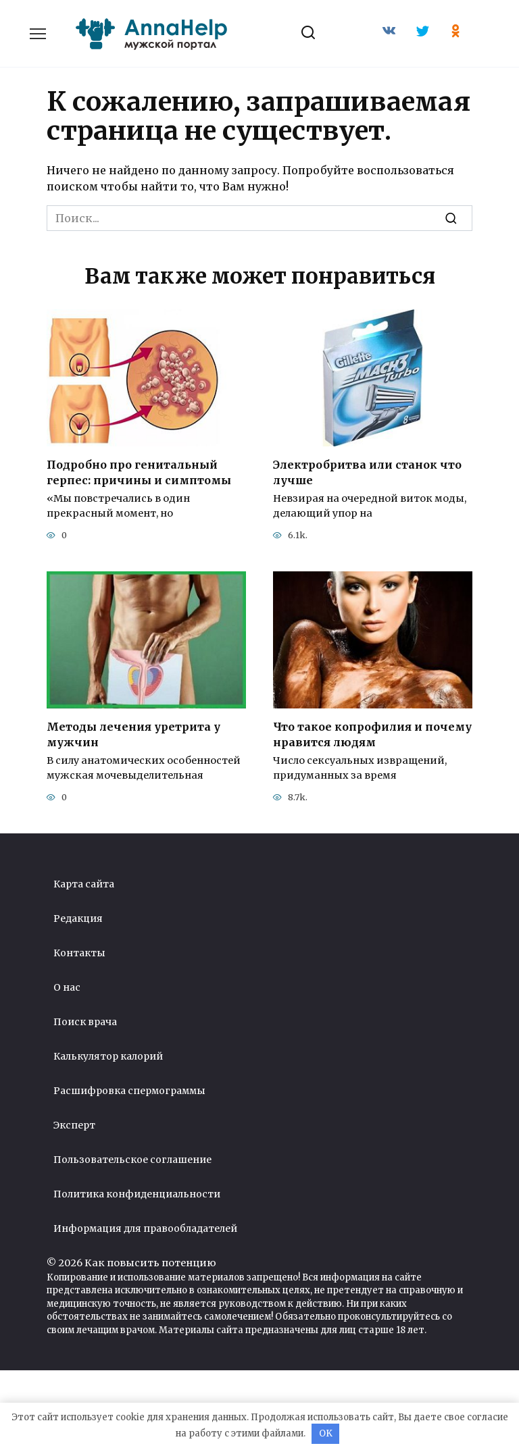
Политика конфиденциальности (136, 1193)
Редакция (78, 918)
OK (325, 1433)
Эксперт (74, 1124)
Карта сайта (83, 883)
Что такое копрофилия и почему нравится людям (372, 734)
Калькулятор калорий (108, 1055)
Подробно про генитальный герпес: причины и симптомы (139, 472)
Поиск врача (85, 1021)
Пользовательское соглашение (132, 1159)
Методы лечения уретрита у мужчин (133, 734)
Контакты (79, 952)
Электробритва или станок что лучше (367, 472)
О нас (66, 987)
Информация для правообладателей (145, 1228)
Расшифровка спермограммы (129, 1090)
